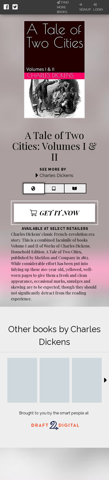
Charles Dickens (56, 175)
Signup (85, 7)
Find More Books (63, 7)
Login (98, 7)
